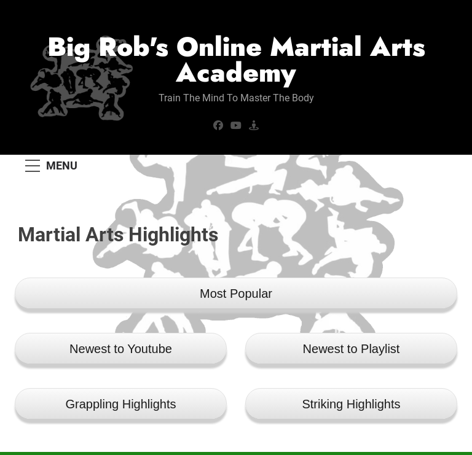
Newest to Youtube (120, 349)
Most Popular (236, 293)
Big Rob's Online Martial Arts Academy (236, 59)
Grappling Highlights (120, 404)
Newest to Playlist (351, 349)
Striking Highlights (351, 404)
